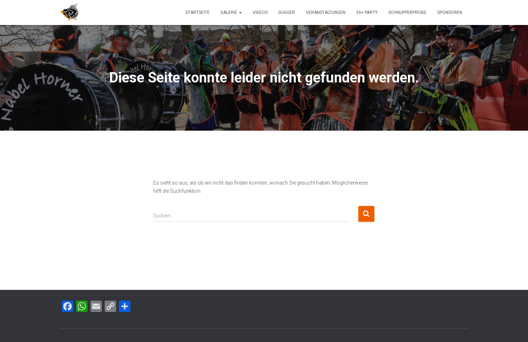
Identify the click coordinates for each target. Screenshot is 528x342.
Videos (260, 12)
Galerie (231, 12)
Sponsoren (449, 12)
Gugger (286, 12)
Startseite (197, 12)
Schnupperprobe (407, 12)
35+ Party (367, 12)
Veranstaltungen (325, 12)
